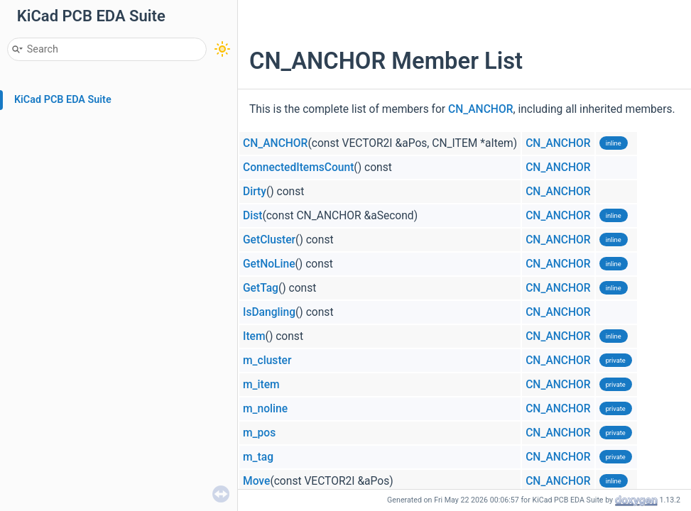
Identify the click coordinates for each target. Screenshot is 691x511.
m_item (261, 384)
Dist (252, 215)
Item (254, 336)
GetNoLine (269, 264)
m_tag (258, 457)
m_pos (259, 433)
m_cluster (267, 360)
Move (256, 481)
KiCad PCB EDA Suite (62, 100)
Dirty (254, 191)
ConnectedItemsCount (298, 167)
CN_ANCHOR (480, 109)
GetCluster (269, 239)
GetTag (260, 288)
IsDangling (269, 312)
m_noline (265, 408)
